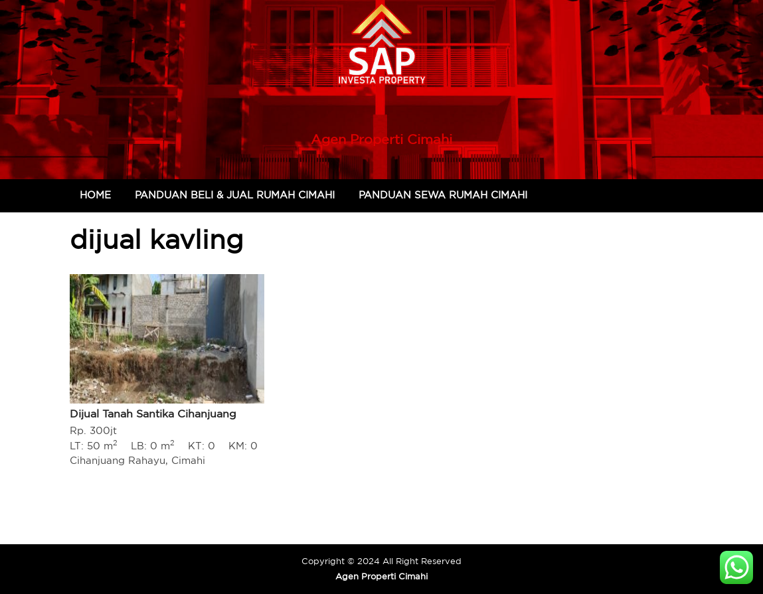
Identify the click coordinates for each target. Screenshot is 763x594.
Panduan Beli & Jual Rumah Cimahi (235, 194)
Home (95, 194)
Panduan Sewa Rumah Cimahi (443, 194)
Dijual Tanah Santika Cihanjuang (153, 413)
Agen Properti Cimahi (381, 139)
